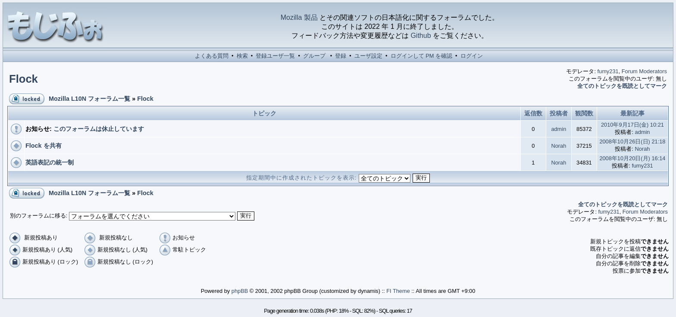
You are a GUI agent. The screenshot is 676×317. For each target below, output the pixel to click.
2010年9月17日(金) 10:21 (632, 124)
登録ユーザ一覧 (275, 56)
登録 (340, 56)
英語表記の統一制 (49, 162)
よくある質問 (211, 56)
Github (420, 35)
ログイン (471, 56)
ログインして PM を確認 (421, 56)
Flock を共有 (43, 145)
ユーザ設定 (368, 56)
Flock (23, 79)
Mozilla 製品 (299, 17)
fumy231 (608, 71)
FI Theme (398, 291)
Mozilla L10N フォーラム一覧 (89, 98)
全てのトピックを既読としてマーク (622, 86)
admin (558, 129)
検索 (242, 56)
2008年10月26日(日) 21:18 (632, 141)
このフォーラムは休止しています (98, 128)
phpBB (240, 291)
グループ (314, 56)
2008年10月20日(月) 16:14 (632, 158)
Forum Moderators (644, 71)
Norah (558, 146)
